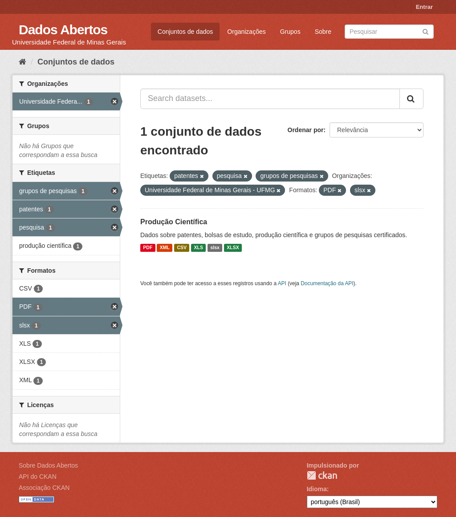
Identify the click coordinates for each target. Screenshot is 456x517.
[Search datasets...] (270, 99)
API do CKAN (38, 476)
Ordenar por (306, 129)
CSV (182, 247)
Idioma (317, 489)
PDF (147, 247)
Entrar (424, 7)
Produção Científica (173, 222)
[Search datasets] (389, 31)
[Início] (22, 61)
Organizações (246, 31)
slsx (214, 247)
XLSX (233, 247)
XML (165, 247)
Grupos (290, 31)
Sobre (323, 31)
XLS (198, 247)
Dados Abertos (63, 29)
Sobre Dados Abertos (48, 465)
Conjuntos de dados (185, 31)
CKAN (322, 475)
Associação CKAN (44, 487)
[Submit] (425, 31)
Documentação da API (327, 283)
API (282, 283)
